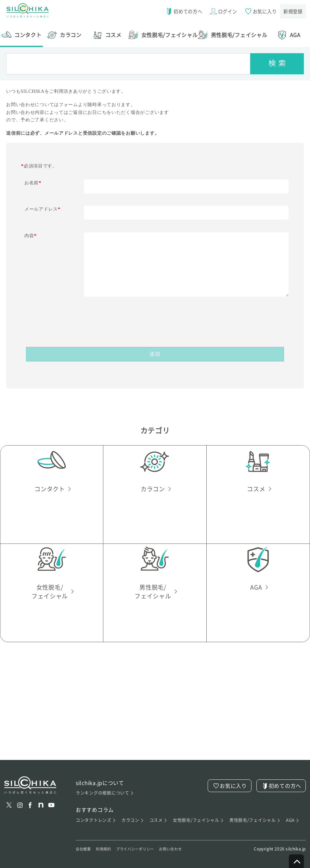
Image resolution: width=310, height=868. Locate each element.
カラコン (133, 815)
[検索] (277, 58)
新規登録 (293, 11)
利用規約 (107, 845)
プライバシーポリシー (143, 845)
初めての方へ (181, 11)
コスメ (158, 815)
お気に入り (259, 11)
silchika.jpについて (100, 778)
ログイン (221, 11)
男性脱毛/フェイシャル (255, 815)
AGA (293, 815)
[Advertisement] (155, 709)
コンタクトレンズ (96, 815)
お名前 (32, 177)
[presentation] (155, 313)
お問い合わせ (184, 845)
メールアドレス (42, 204)
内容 (30, 230)
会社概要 (85, 845)
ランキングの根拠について (105, 788)
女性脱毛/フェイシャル (199, 815)
